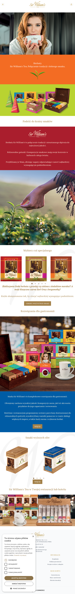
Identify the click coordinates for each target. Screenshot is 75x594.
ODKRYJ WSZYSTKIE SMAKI (37, 303)
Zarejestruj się (55, 575)
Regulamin (55, 559)
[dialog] (19, 563)
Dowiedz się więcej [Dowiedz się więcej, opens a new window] (20, 555)
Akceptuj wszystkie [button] (18, 578)
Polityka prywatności (55, 561)
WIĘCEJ (37, 426)
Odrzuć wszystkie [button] (19, 584)
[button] (18, 588)
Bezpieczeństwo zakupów (55, 564)
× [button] (33, 536)
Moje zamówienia (55, 577)
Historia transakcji (55, 580)
